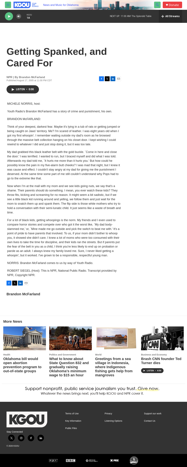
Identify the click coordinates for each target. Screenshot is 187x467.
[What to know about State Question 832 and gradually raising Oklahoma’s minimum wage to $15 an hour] (70, 338)
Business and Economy (154, 354)
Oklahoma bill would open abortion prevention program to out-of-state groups (22, 365)
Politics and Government (62, 354)
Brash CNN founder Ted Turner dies (161, 361)
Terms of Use (72, 413)
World (98, 354)
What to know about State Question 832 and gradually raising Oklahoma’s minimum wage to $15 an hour (69, 367)
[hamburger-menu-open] (8, 5)
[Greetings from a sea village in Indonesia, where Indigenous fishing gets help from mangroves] (116, 338)
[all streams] (170, 16)
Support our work (152, 413)
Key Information (73, 421)
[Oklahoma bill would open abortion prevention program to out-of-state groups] (24, 338)
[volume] (19, 16)
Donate (174, 5)
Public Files (71, 428)
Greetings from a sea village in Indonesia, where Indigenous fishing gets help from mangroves (114, 367)
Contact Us (149, 421)
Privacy (108, 413)
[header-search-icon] (157, 5)
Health (6, 354)
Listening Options (113, 421)
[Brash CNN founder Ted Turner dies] (162, 338)
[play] (9, 16)
